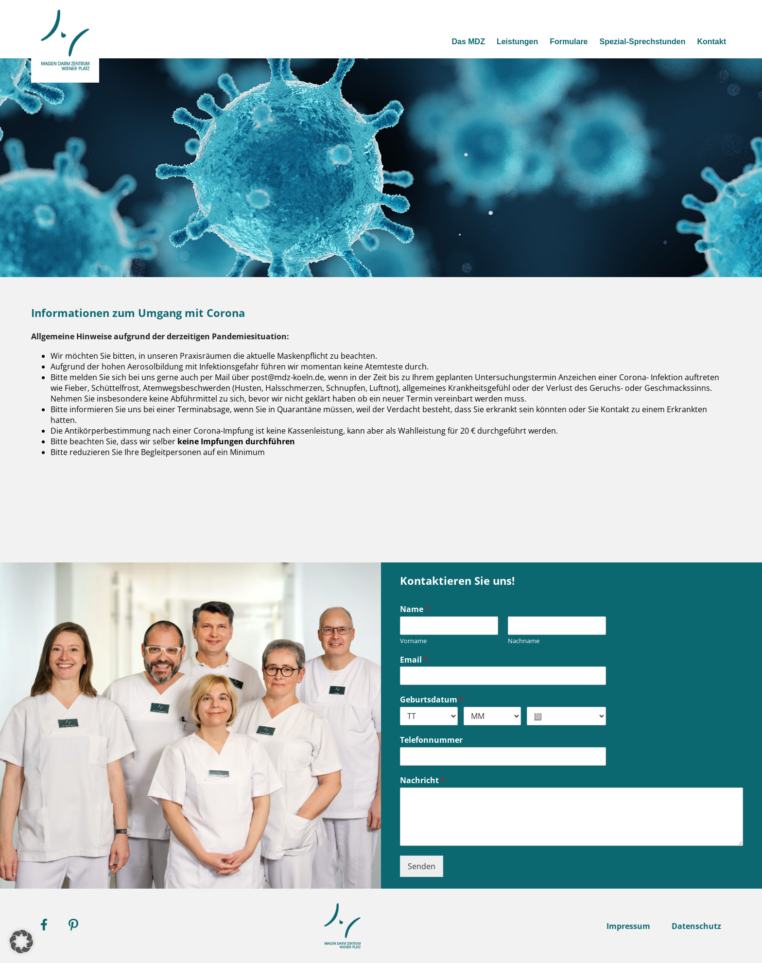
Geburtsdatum (432, 700)
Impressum (628, 926)
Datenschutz (696, 926)
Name (415, 609)
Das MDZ (458, 41)
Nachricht (422, 780)
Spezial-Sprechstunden (638, 41)
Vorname (413, 641)
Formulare (561, 41)
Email (414, 660)
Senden (421, 866)
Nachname (523, 641)
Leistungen (508, 41)
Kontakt (710, 41)
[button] (21, 941)
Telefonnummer (431, 740)
